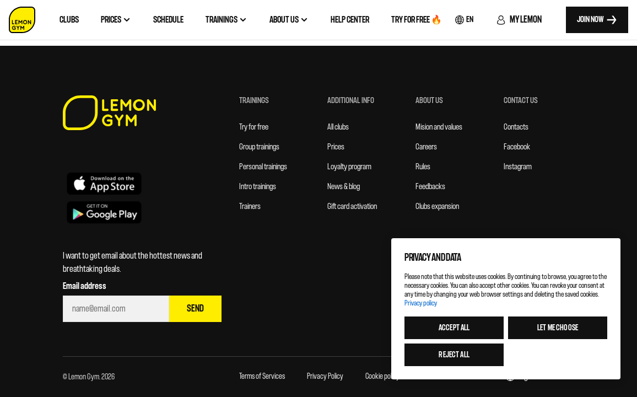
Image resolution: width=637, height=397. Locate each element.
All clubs (338, 127)
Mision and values (438, 127)
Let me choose (557, 328)
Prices (335, 147)
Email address (84, 286)
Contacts (516, 127)
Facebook (517, 147)
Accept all (454, 328)
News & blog (343, 187)
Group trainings (259, 147)
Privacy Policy (325, 376)
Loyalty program (349, 167)
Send (195, 308)
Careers (426, 147)
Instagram (518, 167)
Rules (422, 167)
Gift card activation (352, 206)
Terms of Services (262, 376)
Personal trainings (263, 167)
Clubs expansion (437, 206)
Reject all (454, 355)
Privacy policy (420, 303)
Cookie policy (382, 376)
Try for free (253, 127)
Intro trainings (257, 187)
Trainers (250, 206)
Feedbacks (430, 187)
